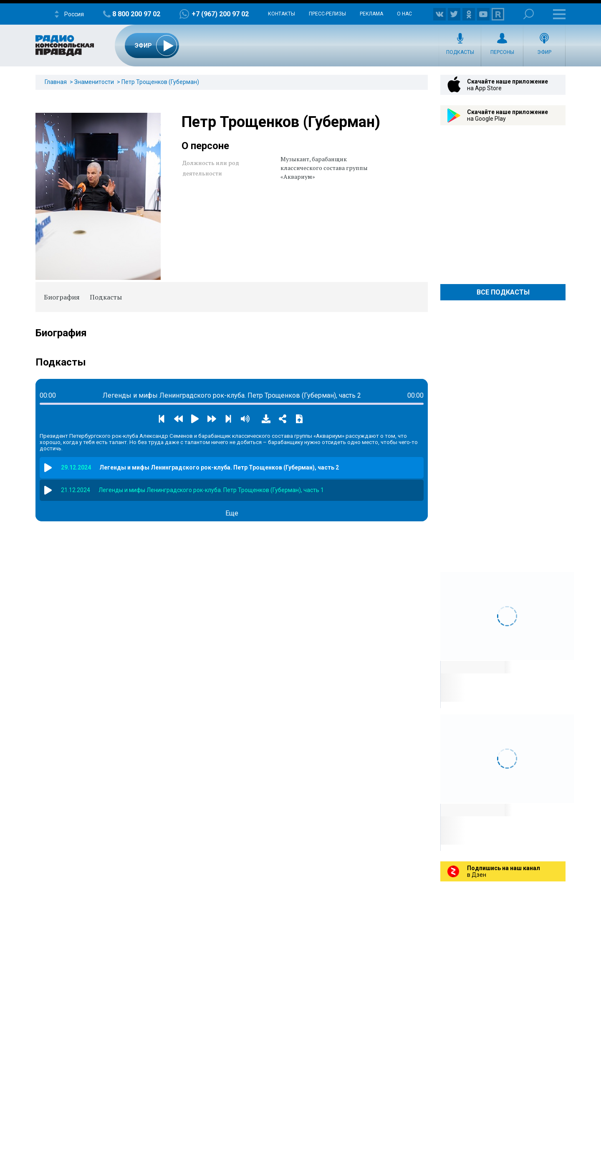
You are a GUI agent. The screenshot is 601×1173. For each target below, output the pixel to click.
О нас (404, 14)
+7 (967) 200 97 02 (220, 14)
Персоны (502, 52)
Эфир (544, 52)
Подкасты (460, 52)
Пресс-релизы (327, 14)
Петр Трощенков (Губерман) (160, 82)
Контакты (281, 14)
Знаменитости (94, 82)
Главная (56, 82)
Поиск (528, 14)
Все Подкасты (503, 292)
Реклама (371, 14)
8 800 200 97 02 (136, 14)
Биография (62, 297)
